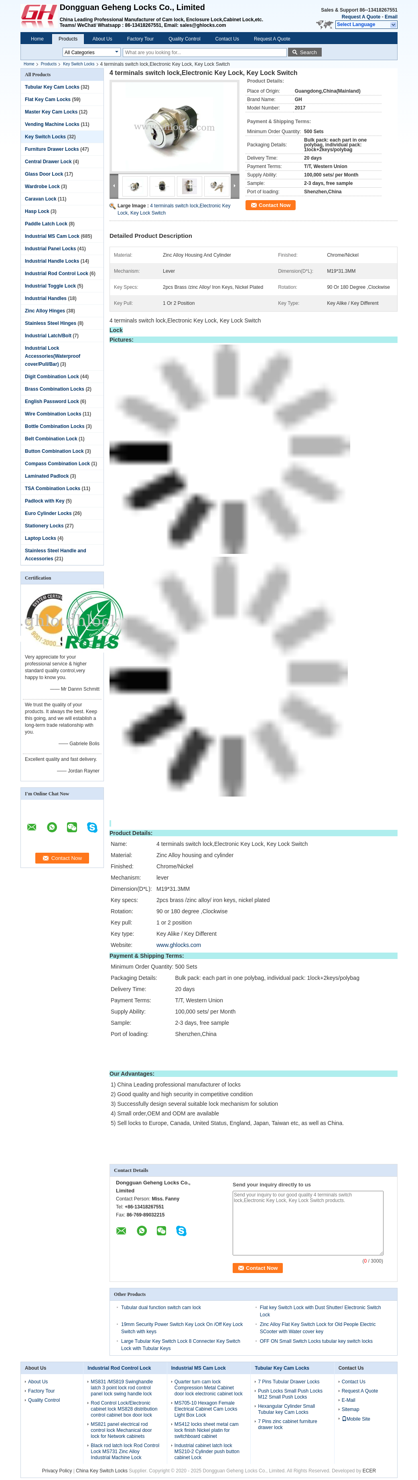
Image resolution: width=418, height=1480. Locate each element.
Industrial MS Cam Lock (52, 236)
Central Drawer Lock (48, 161)
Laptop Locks (40, 538)
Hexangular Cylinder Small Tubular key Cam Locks (286, 1409)
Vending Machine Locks (52, 124)
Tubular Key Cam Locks (52, 87)
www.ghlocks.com (178, 945)
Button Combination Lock (54, 451)
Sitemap (350, 1409)
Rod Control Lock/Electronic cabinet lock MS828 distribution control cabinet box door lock (124, 1409)
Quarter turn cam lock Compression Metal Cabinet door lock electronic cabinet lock (209, 1388)
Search (308, 52)
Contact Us (227, 39)
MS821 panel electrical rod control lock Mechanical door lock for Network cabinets (121, 1430)
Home (37, 39)
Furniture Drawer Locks (52, 149)
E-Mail (348, 1400)
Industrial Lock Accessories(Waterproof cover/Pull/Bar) (52, 356)
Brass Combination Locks (54, 389)
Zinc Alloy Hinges (45, 311)
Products (68, 39)
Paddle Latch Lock (46, 224)
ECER (369, 1471)
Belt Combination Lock (51, 439)
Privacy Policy (57, 1471)
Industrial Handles (46, 298)
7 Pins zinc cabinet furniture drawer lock (287, 1424)
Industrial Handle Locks (52, 261)
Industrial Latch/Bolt (48, 336)
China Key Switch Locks (102, 1471)
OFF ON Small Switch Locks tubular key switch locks (316, 1341)
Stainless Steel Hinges (50, 323)
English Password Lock (52, 401)
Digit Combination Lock (52, 376)
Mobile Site (356, 1419)
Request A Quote (361, 17)
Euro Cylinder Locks (48, 513)
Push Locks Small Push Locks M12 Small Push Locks (290, 1394)
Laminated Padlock (47, 476)
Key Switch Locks (78, 64)
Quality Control (184, 39)
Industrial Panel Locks (50, 248)
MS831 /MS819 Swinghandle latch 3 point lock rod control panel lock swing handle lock (122, 1388)
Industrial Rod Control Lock (56, 273)
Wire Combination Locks (53, 414)
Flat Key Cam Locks (48, 99)
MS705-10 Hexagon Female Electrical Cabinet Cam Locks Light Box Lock (206, 1409)
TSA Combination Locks (52, 488)
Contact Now (274, 205)
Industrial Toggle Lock (50, 286)
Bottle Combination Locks (55, 426)
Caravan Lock (41, 199)
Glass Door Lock (44, 174)
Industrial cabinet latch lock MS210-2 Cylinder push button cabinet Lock (207, 1451)
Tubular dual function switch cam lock (161, 1307)
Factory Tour (140, 39)
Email (391, 17)
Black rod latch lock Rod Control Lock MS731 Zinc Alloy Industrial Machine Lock (125, 1451)
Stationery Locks (44, 526)
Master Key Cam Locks (51, 112)
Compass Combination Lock (57, 463)
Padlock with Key (45, 501)
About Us (102, 39)
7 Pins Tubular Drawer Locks (288, 1382)
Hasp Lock (37, 211)
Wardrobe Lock (42, 186)
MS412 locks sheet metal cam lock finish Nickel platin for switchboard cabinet (207, 1430)
